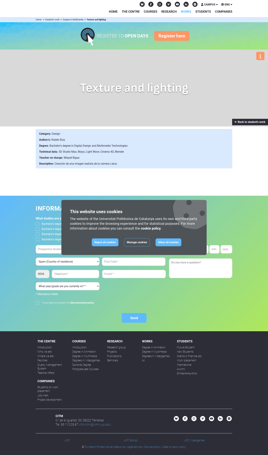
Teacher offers (45, 372)
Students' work (52, 19)
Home (113, 11)
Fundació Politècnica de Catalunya (105, 447)
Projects (112, 351)
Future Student (186, 347)
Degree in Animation (84, 351)
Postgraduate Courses (85, 369)
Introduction (44, 347)
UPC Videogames (194, 440)
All (143, 360)
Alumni (181, 369)
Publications (114, 356)
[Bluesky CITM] (142, 4)
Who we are (44, 351)
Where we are (45, 356)
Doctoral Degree (81, 364)
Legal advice (134, 447)
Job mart (42, 395)
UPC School (131, 440)
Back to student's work (250, 122)
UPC (67, 440)
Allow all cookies (168, 242)
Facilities (42, 360)
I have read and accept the (68, 302)
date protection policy (82, 302)
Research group (116, 347)
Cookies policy (152, 447)
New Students (185, 351)
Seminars (112, 360)
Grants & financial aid (189, 356)
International (184, 364)
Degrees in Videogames (86, 360)
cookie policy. (151, 228)
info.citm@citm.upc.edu (95, 424)
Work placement (186, 360)
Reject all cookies (105, 242)
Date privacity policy (174, 447)
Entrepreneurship (187, 373)
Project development (49, 399)
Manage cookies (137, 242)
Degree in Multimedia (73, 19)
